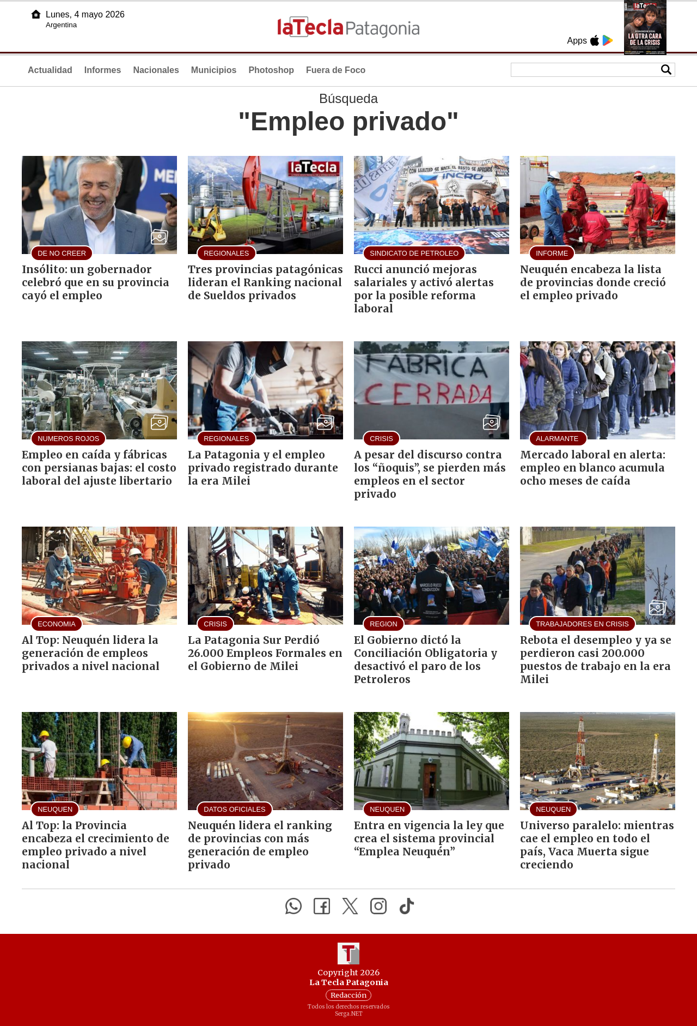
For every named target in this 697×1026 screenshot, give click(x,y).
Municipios (214, 70)
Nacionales (156, 70)
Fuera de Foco (335, 70)
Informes (102, 70)
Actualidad (50, 70)
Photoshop (271, 70)
